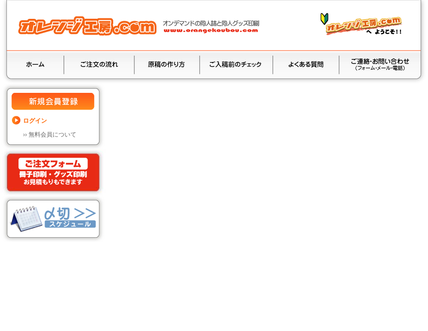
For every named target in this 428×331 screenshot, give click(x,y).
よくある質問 (306, 65)
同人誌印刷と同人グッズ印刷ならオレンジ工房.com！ (140, 25)
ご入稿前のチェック (236, 65)
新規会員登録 (53, 102)
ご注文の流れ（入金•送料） (99, 65)
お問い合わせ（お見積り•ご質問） (380, 65)
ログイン (35, 120)
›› (49, 134)
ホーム (35, 65)
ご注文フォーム (53, 172)
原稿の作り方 (167, 65)
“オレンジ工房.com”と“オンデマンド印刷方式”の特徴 (362, 27)
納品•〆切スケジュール (53, 219)
